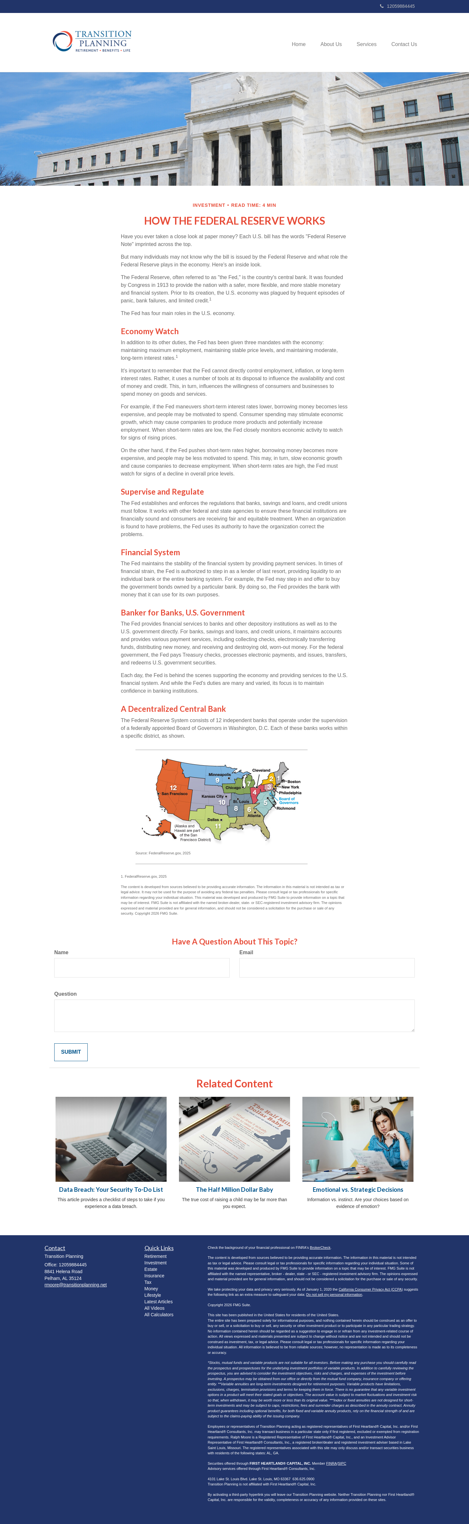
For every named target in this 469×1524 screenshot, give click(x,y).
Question (65, 994)
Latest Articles (159, 1301)
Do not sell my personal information (334, 1294)
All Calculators (159, 1314)
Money (151, 1288)
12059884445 (397, 6)
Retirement (156, 1256)
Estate (151, 1269)
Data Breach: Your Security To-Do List (111, 1189)
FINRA (331, 1463)
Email (246, 952)
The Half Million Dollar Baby (234, 1189)
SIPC (342, 1463)
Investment (156, 1262)
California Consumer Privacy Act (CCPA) (371, 1289)
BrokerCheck (320, 1247)
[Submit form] (71, 1052)
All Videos (155, 1308)
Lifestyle (153, 1295)
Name (61, 952)
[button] (328, 42)
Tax (148, 1282)
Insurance (154, 1275)
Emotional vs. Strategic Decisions (358, 1189)
